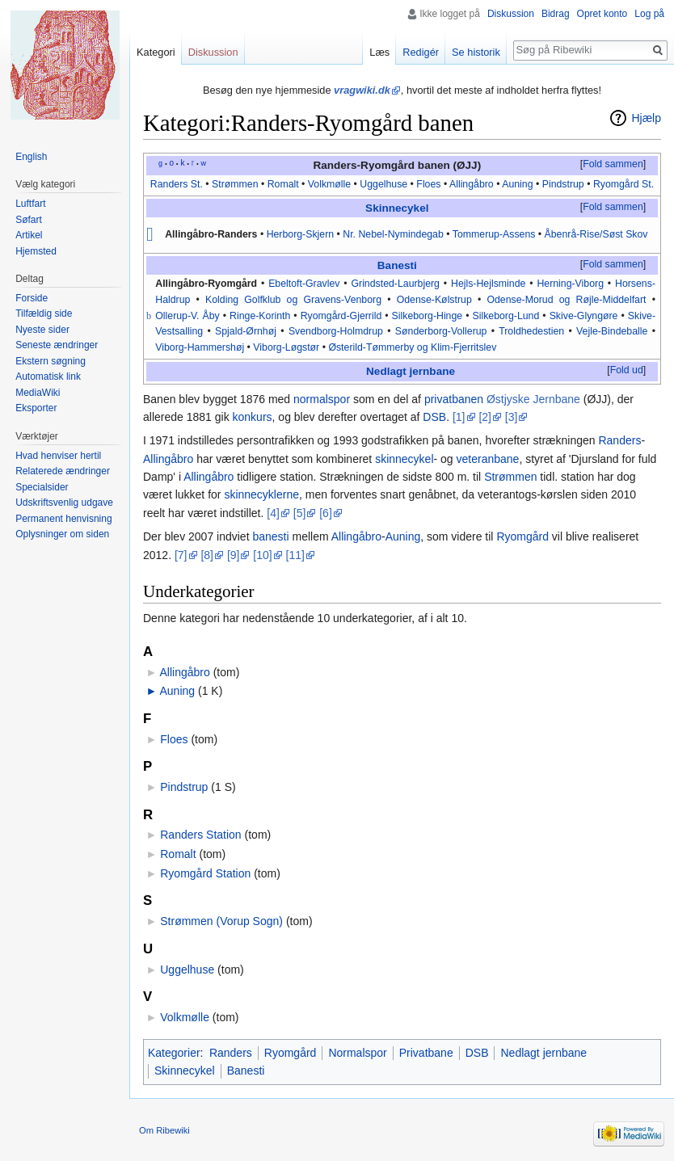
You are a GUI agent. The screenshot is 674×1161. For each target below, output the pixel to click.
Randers (619, 440)
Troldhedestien (531, 331)
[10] (262, 555)
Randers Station (200, 834)
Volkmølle (329, 184)
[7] (181, 555)
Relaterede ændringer (62, 471)
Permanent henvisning (63, 518)
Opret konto (602, 13)
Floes (428, 184)
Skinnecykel (396, 208)
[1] (459, 416)
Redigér (420, 52)
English (31, 156)
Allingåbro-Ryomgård (206, 283)
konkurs (252, 416)
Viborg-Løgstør (286, 347)
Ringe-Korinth (260, 316)
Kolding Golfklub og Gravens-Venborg (293, 299)
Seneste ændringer (56, 345)
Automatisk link (48, 376)
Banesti (397, 265)
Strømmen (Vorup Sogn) (221, 921)
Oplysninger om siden (62, 534)
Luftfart (30, 203)
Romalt (283, 184)
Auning (517, 184)
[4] (273, 513)
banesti (270, 536)
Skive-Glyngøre (584, 316)
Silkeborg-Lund (505, 316)
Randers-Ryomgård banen (381, 165)
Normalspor (357, 1052)
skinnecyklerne (261, 494)
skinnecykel (404, 458)
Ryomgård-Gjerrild (341, 316)
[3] (511, 416)
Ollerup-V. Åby (187, 316)
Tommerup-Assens (494, 234)
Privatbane (426, 1052)
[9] (233, 555)
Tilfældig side (43, 313)
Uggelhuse (383, 184)
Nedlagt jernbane (410, 371)
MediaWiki (37, 392)
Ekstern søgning (50, 361)
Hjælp (646, 117)
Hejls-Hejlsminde (488, 283)
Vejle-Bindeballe (611, 331)
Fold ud (626, 370)
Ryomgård (522, 536)
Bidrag (555, 13)
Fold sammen (613, 164)
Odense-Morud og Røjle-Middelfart (566, 299)
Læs (379, 52)
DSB (434, 416)
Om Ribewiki (164, 1130)
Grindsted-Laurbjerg (395, 283)
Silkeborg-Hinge (427, 316)
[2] (484, 416)
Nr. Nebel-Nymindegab (393, 234)
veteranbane (488, 458)
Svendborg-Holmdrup (336, 331)
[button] (612, 165)
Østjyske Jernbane (533, 399)
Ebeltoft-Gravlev (303, 283)
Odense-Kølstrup (434, 299)
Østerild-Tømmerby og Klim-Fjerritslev (412, 347)
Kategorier (174, 1052)
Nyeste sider (42, 329)
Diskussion (510, 13)
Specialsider (41, 487)
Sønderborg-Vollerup (441, 331)
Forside (31, 298)
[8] (206, 555)
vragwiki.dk (362, 90)
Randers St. (176, 184)
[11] (295, 555)
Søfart (28, 219)
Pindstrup (561, 184)
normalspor (321, 399)
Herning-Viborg (570, 283)
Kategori (156, 52)
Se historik (476, 52)
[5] (299, 513)
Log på (649, 13)
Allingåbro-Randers (211, 234)
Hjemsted (36, 251)
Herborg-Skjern (300, 234)
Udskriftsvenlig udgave (64, 502)
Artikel (28, 235)
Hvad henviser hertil (58, 455)
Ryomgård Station (205, 873)
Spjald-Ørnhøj (245, 331)
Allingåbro (471, 184)
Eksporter (36, 408)
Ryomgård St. (623, 184)
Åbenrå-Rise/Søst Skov (596, 234)
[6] (325, 513)
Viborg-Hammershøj (199, 347)
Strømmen (235, 184)
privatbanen (453, 399)
